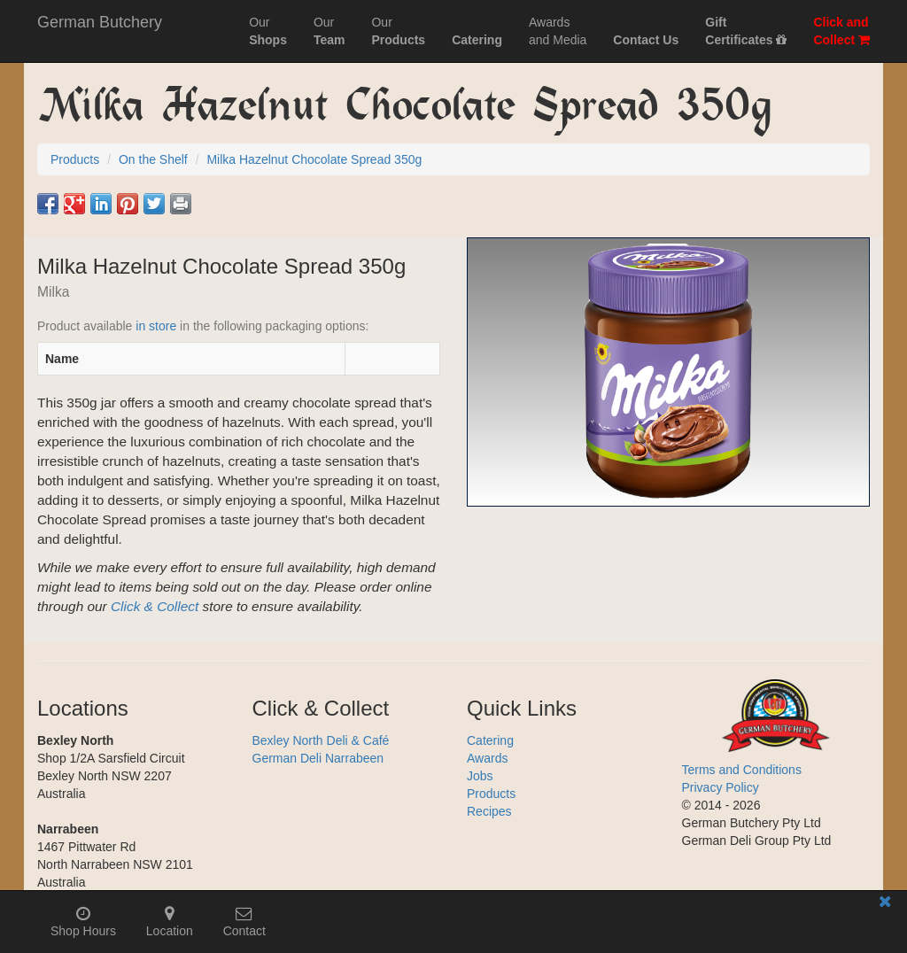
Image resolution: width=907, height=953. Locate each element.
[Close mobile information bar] (885, 905)
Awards (487, 758)
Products (491, 793)
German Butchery (99, 22)
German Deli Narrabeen (318, 758)
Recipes (489, 811)
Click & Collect (154, 606)
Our (268, 31)
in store (156, 326)
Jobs (480, 776)
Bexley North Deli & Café (321, 740)
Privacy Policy (720, 787)
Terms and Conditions (742, 770)
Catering (490, 740)
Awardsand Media (557, 31)
